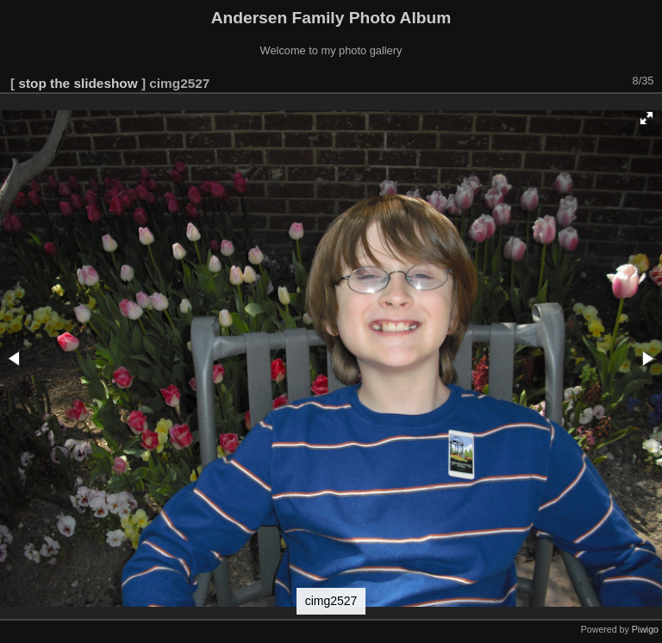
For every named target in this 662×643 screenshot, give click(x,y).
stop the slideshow (77, 83)
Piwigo (645, 629)
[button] (646, 118)
